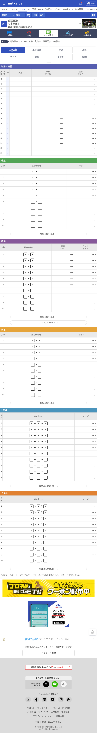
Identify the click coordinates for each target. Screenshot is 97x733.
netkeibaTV (67, 9)
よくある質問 (64, 708)
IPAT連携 (28, 41)
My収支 (56, 41)
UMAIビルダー (45, 9)
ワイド (13, 57)
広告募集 (55, 712)
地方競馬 (79, 9)
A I (29, 9)
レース (22, 9)
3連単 (84, 57)
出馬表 (10, 33)
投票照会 (47, 41)
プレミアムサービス (46, 708)
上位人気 (13, 50)
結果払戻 (87, 33)
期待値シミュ (16, 41)
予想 (34, 9)
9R (35, 15)
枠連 (61, 50)
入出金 (38, 41)
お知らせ (31, 708)
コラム (57, 9)
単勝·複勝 (36, 50)
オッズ (5, 41)
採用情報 (65, 712)
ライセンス (43, 712)
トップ (4, 9)
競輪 (91, 3)
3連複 (60, 57)
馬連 (84, 50)
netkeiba (15, 3)
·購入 (48, 33)
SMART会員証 (55, 722)
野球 (44, 722)
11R (41, 15)
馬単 (37, 57)
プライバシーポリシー (43, 716)
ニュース (13, 9)
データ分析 (68, 33)
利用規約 (32, 712)
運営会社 (60, 716)
